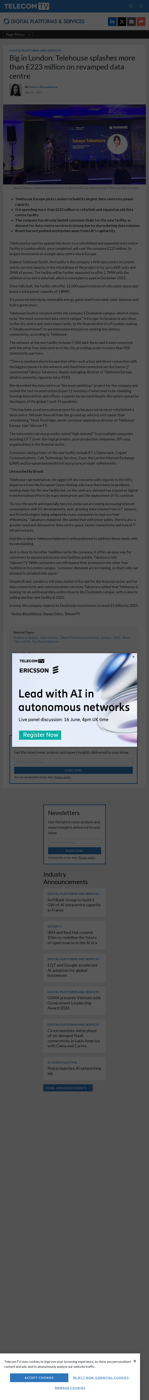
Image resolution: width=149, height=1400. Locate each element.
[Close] (134, 1361)
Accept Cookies (39, 1377)
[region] (70, 1376)
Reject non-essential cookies (101, 1377)
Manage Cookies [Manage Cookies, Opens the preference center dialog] (70, 1388)
